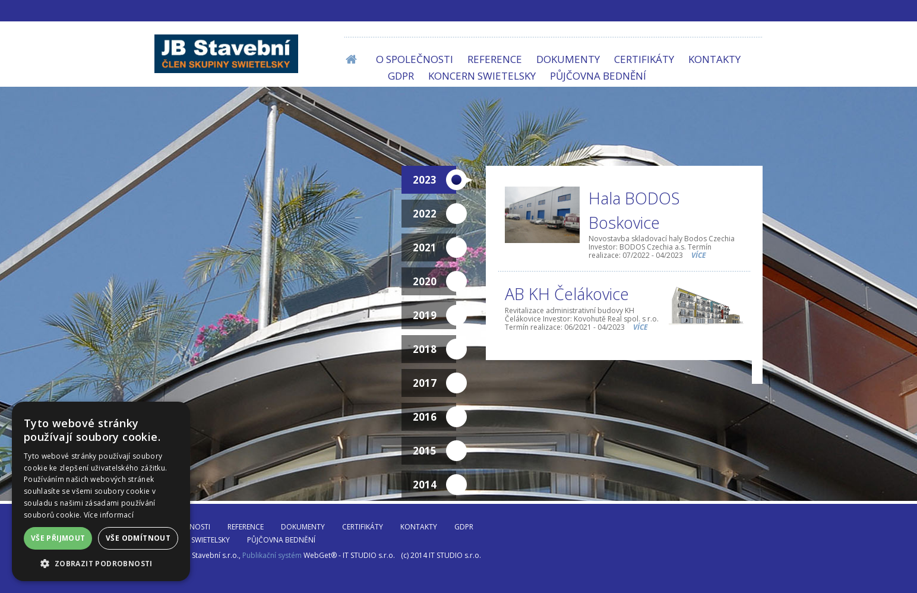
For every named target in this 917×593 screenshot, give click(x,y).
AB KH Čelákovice (567, 294)
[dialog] (101, 491)
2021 (434, 247)
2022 (434, 214)
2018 (434, 349)
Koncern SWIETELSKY (482, 76)
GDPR (401, 76)
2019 (434, 315)
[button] (101, 563)
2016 (434, 417)
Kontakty (714, 59)
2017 (434, 383)
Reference (494, 59)
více (698, 255)
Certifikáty (644, 59)
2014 (434, 485)
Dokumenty (568, 59)
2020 (434, 281)
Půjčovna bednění (598, 76)
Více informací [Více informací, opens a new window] (109, 515)
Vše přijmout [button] (58, 538)
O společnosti (414, 59)
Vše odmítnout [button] (138, 538)
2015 (434, 451)
